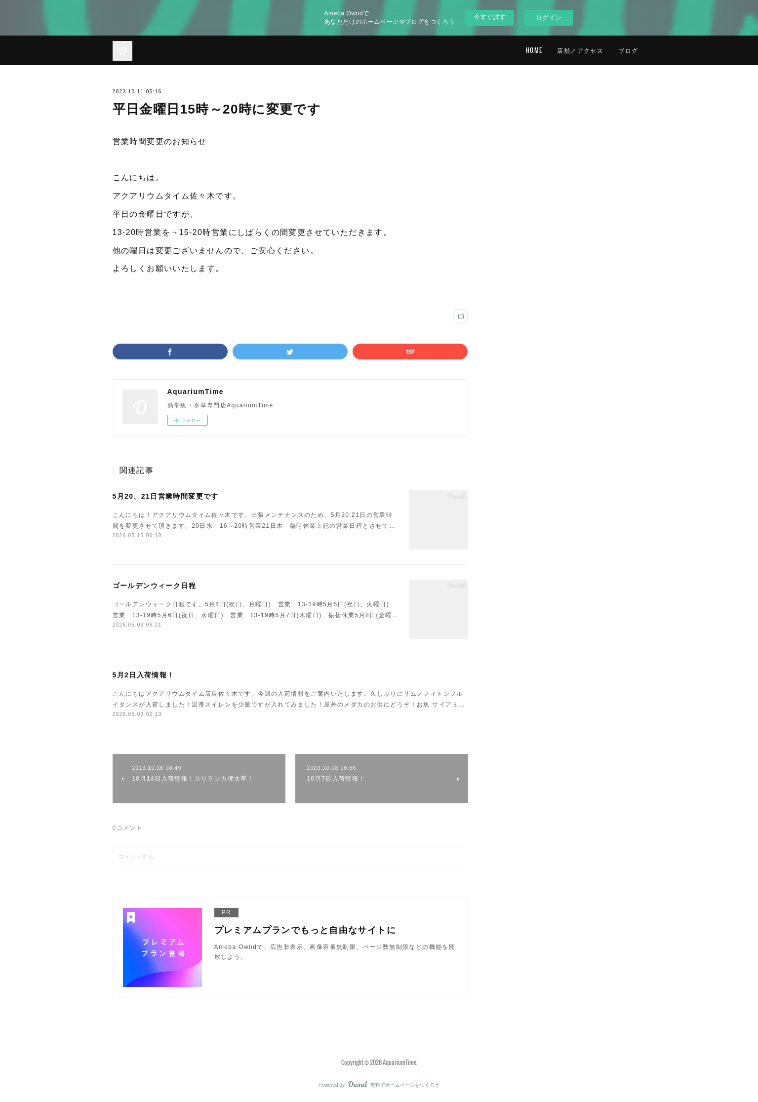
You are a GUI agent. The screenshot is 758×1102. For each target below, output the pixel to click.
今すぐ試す (490, 17)
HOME (534, 50)
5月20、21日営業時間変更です (166, 496)
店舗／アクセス (580, 50)
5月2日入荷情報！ (144, 675)
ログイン (548, 17)
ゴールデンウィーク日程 (154, 586)
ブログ (628, 50)
